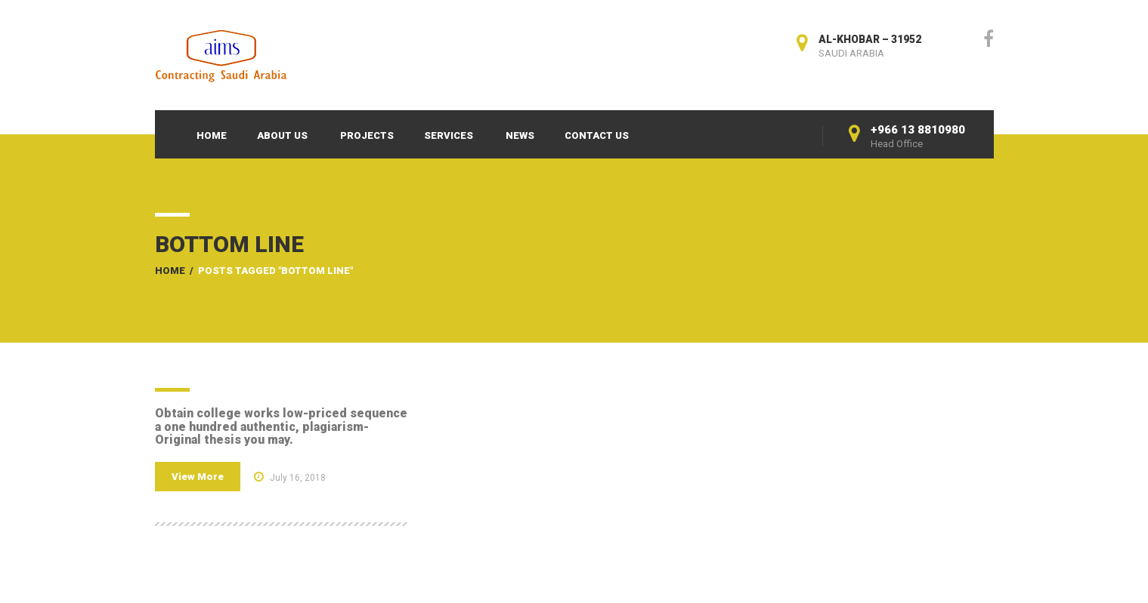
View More (198, 476)
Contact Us (597, 135)
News (520, 135)
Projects (367, 135)
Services (448, 135)
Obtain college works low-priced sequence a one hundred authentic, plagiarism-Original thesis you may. (281, 426)
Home (211, 135)
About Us (282, 135)
